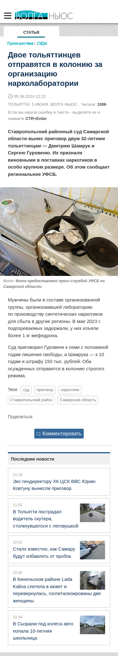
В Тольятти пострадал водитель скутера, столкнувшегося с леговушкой (45, 518)
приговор (45, 390)
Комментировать (59, 433)
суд (26, 390)
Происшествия (20, 43)
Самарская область (78, 400)
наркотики (70, 390)
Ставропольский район (31, 400)
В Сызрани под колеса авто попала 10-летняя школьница (43, 631)
